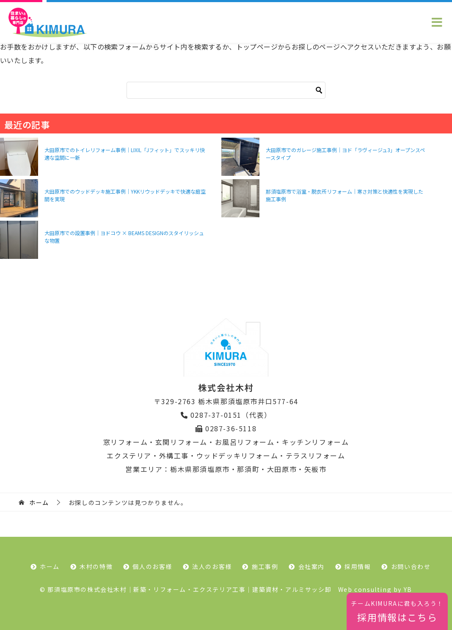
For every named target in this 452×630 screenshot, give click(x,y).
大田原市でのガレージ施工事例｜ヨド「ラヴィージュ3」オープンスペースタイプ (345, 153)
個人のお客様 (152, 566)
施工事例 (265, 566)
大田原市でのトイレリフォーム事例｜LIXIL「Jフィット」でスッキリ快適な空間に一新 (124, 153)
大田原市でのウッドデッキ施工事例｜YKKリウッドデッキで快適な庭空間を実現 (125, 195)
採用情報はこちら (397, 611)
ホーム (50, 566)
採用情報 (358, 566)
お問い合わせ (411, 566)
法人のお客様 (212, 566)
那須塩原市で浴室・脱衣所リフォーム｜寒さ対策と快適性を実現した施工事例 (344, 195)
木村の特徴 (96, 566)
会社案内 (311, 566)
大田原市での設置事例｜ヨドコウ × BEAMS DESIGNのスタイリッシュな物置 (124, 236)
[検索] (226, 90)
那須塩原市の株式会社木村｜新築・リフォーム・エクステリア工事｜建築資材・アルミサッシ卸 (189, 589)
